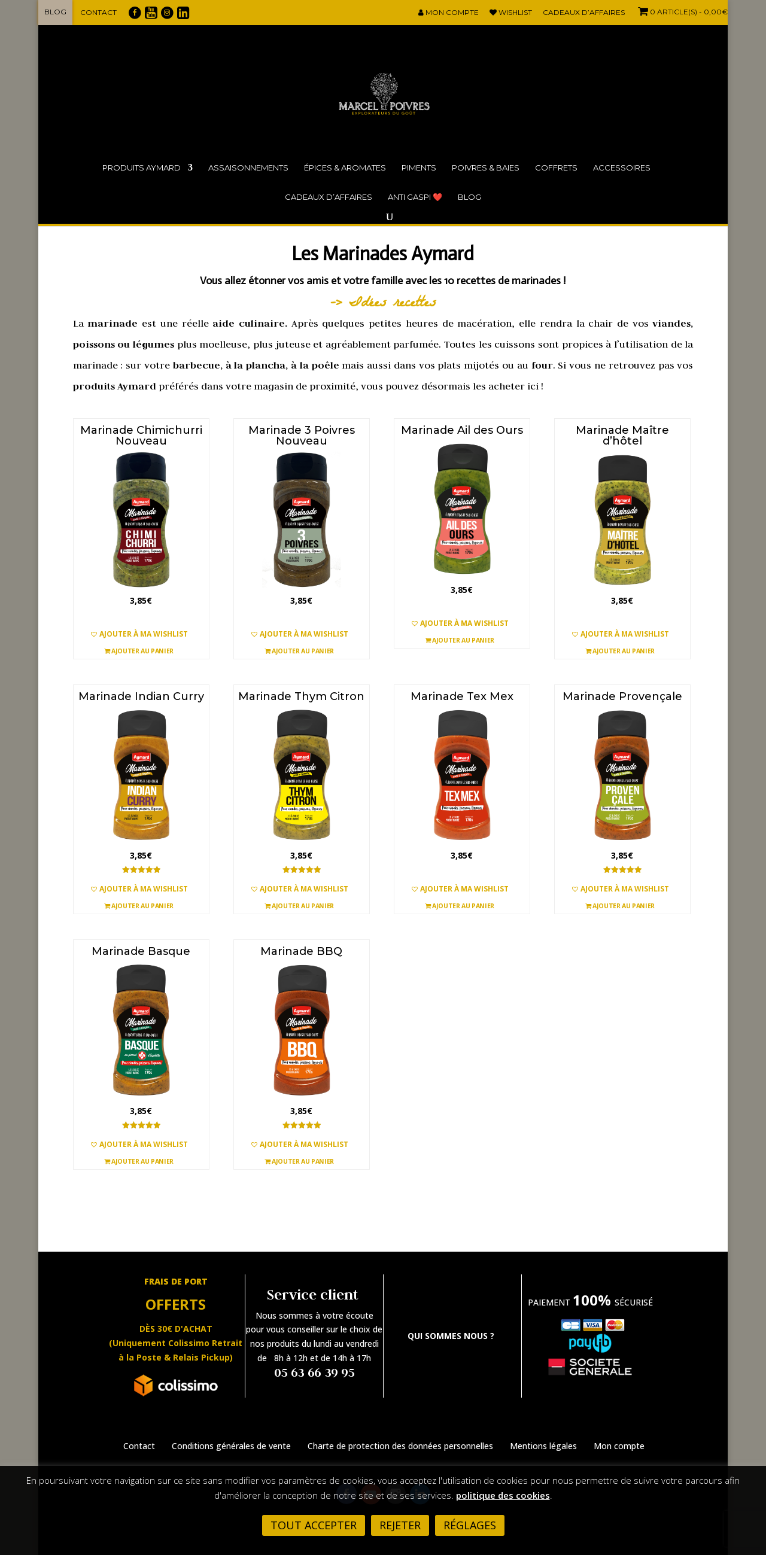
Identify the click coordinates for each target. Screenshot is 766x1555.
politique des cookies (503, 1495)
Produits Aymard (141, 167)
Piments (419, 167)
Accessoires (622, 167)
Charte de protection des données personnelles (400, 1445)
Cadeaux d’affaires (584, 13)
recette (411, 304)
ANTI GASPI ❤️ (415, 197)
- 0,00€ (682, 11)
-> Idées (362, 304)
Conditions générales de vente (231, 1445)
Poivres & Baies (485, 167)
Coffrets (556, 167)
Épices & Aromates (345, 167)
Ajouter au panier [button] (139, 650)
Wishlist (511, 13)
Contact (98, 12)
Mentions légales (543, 1445)
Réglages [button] (469, 1525)
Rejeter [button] (400, 1525)
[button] (141, 634)
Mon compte (448, 13)
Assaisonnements (248, 167)
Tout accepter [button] (313, 1525)
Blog (55, 11)
